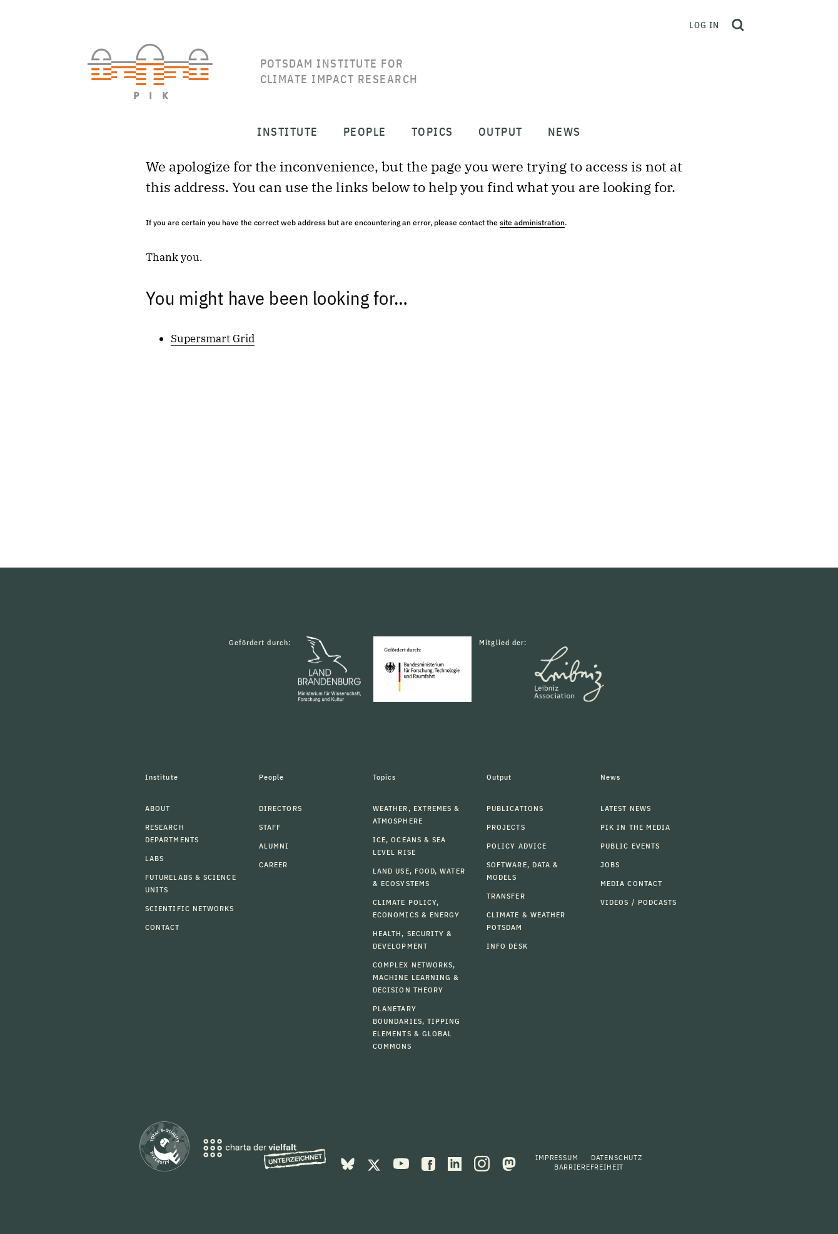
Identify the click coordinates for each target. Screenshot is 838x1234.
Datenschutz (616, 1157)
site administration (532, 222)
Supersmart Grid (213, 338)
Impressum (556, 1157)
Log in (704, 25)
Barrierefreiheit (588, 1166)
